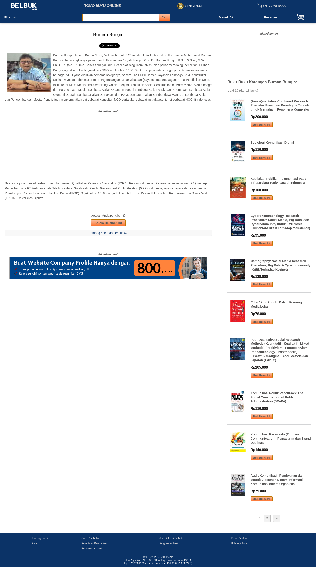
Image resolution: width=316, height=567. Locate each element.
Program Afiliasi (168, 543)
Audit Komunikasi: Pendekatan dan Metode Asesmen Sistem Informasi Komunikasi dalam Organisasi (277, 479)
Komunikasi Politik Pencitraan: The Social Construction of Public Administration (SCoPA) (277, 397)
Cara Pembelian (90, 538)
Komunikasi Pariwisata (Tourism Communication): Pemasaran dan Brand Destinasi (281, 438)
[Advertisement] (108, 144)
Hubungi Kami (239, 543)
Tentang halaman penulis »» (108, 233)
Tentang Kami (40, 538)
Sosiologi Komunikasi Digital (272, 142)
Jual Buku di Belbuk (170, 538)
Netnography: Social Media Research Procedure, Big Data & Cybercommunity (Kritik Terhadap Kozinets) (281, 265)
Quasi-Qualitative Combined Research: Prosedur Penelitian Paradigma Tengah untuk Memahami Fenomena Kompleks (280, 105)
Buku (11, 17)
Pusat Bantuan (239, 538)
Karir (34, 543)
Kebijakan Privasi (91, 548)
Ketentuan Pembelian (94, 543)
